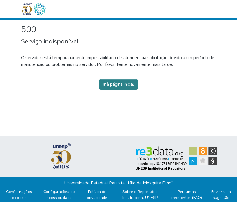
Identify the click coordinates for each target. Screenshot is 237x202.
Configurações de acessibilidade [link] (59, 194)
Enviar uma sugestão (221, 194)
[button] (39, 9)
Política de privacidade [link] (97, 194)
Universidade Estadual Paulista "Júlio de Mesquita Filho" (118, 183)
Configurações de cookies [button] (19, 194)
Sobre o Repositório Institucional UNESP (140, 194)
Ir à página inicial (118, 84)
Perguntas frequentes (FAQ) (186, 194)
